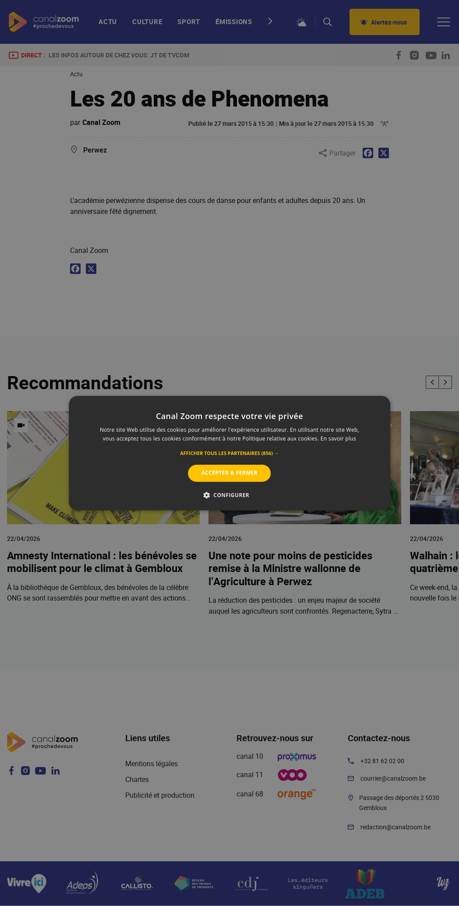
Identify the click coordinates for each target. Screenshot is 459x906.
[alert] (229, 453)
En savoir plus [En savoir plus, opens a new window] (338, 438)
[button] (229, 454)
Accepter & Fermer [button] (229, 473)
